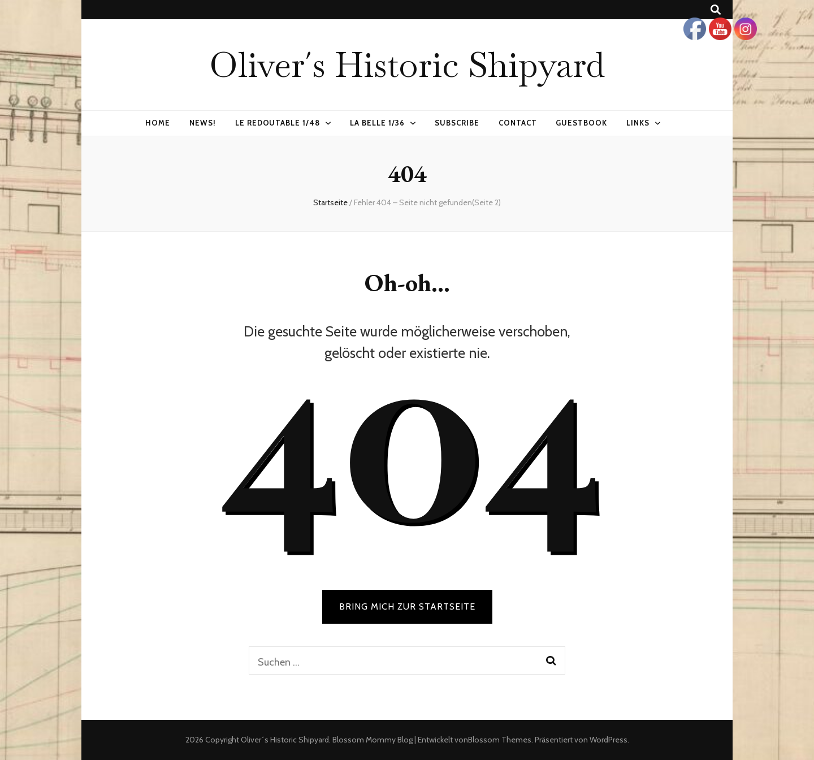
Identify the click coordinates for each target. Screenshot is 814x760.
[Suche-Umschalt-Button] (716, 10)
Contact (518, 122)
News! (202, 122)
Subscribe (457, 122)
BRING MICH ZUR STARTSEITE (407, 606)
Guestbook (581, 122)
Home (157, 122)
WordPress (608, 740)
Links (638, 122)
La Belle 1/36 (377, 122)
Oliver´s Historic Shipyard (407, 64)
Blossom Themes (499, 740)
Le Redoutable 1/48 (278, 122)
